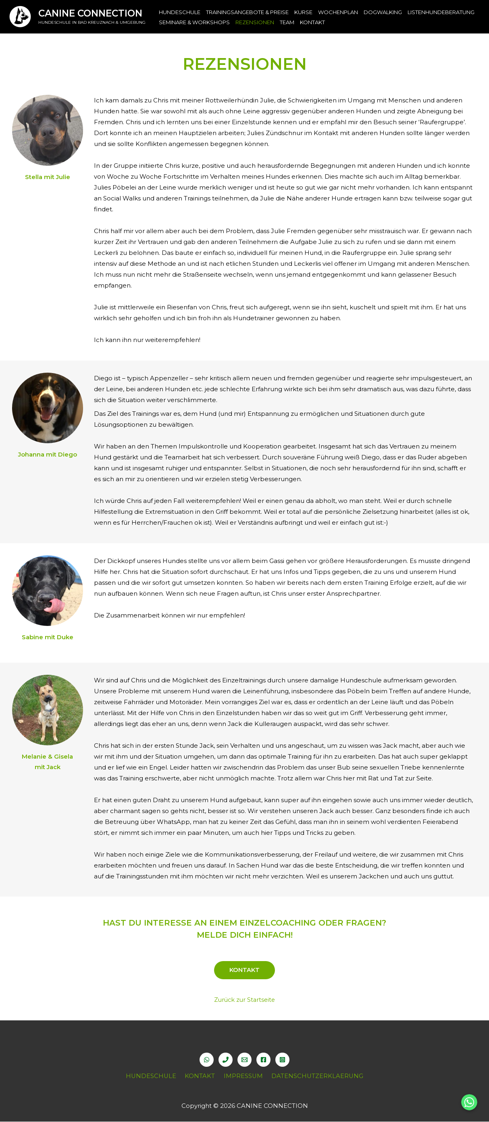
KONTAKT (312, 22)
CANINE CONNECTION (90, 13)
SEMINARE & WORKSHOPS (194, 22)
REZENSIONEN (254, 22)
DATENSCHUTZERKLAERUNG (314, 1076)
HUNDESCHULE (179, 12)
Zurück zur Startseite (245, 1000)
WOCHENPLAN (338, 12)
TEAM (287, 22)
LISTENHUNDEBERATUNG (441, 12)
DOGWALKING (383, 12)
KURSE (303, 12)
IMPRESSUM (242, 1076)
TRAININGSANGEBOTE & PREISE (247, 12)
